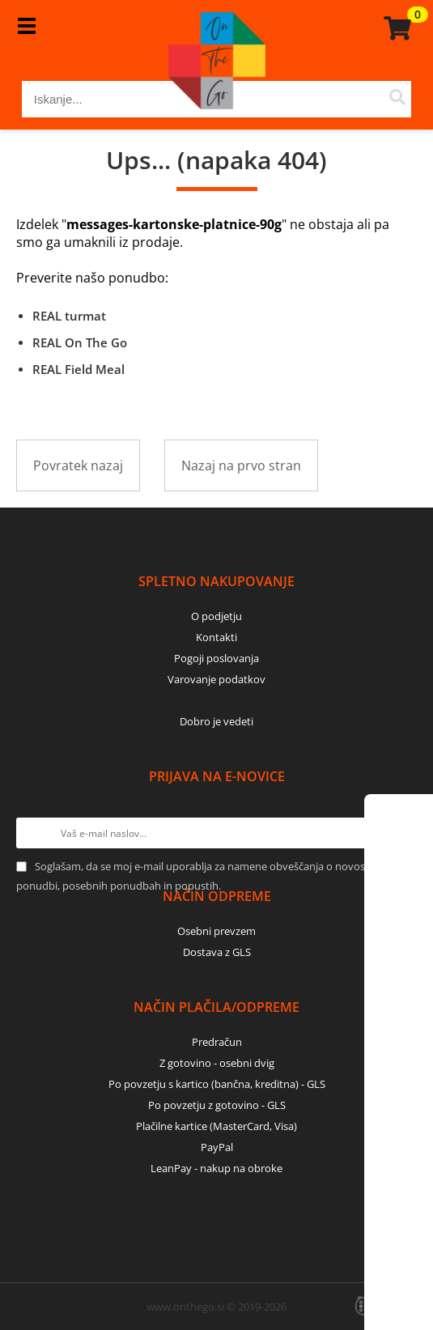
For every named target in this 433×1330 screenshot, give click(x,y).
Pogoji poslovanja (216, 658)
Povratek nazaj (78, 465)
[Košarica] (395, 28)
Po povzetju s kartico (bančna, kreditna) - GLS (216, 1084)
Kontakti (216, 637)
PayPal (217, 1147)
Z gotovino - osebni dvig (216, 1063)
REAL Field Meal (78, 369)
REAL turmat (69, 316)
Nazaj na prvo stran (241, 465)
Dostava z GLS (217, 952)
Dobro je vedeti (216, 721)
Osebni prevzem (216, 931)
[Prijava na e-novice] (401, 833)
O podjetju (216, 616)
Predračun (217, 1042)
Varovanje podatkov (216, 679)
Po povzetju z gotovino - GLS (217, 1105)
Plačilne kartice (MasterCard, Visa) (216, 1126)
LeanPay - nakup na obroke (216, 1168)
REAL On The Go (79, 342)
